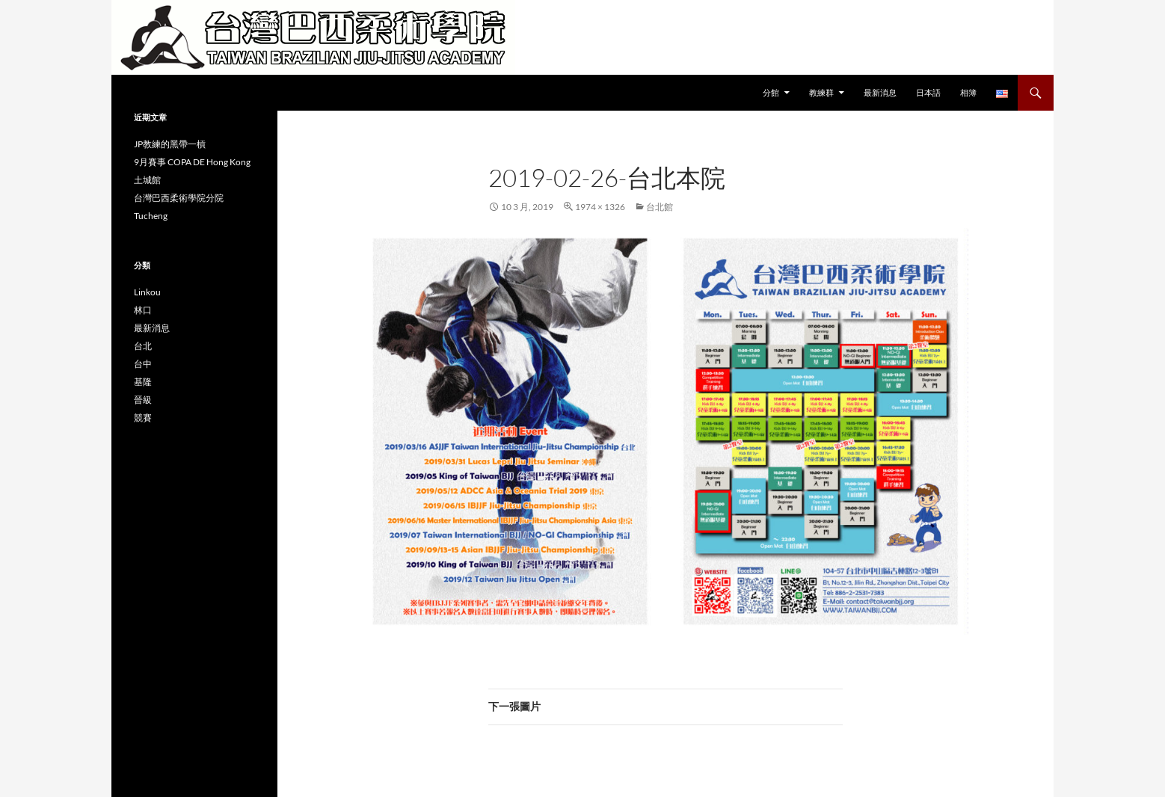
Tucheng (150, 215)
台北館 (659, 206)
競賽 (143, 417)
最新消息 (880, 92)
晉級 (143, 399)
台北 (143, 345)
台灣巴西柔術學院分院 (179, 197)
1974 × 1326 (600, 206)
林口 (143, 310)
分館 (771, 92)
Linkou (147, 292)
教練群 (821, 92)
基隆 (143, 381)
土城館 (147, 179)
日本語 (928, 92)
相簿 (968, 92)
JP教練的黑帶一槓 (170, 144)
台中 (143, 363)
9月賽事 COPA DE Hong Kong (192, 161)
